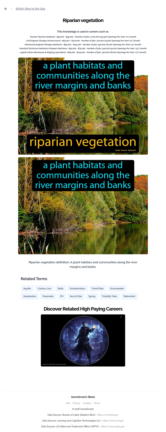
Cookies (87, 403)
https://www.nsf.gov (113, 420)
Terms (97, 403)
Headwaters (29, 296)
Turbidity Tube (109, 296)
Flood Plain (98, 288)
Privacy (76, 403)
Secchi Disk (76, 296)
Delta (60, 288)
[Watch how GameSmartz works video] (83, 340)
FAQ (68, 403)
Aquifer (27, 288)
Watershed (129, 296)
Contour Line (44, 288)
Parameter (48, 296)
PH (61, 296)
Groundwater (117, 288)
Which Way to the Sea (30, 8)
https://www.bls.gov (107, 415)
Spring (92, 296)
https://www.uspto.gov (113, 426)
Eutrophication (77, 288)
